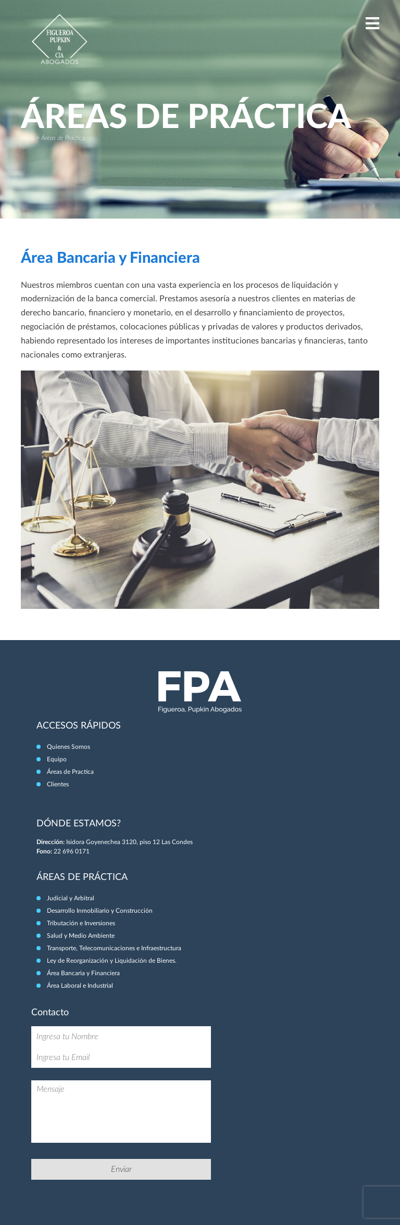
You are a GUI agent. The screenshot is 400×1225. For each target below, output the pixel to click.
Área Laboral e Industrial (80, 985)
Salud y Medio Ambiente (81, 936)
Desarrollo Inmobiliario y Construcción (100, 911)
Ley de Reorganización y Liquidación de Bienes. (112, 961)
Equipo (57, 759)
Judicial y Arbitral (70, 898)
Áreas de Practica (70, 772)
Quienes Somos (68, 747)
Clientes (58, 784)
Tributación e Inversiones (81, 923)
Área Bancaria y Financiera (83, 973)
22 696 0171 (72, 851)
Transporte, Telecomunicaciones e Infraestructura (114, 948)
